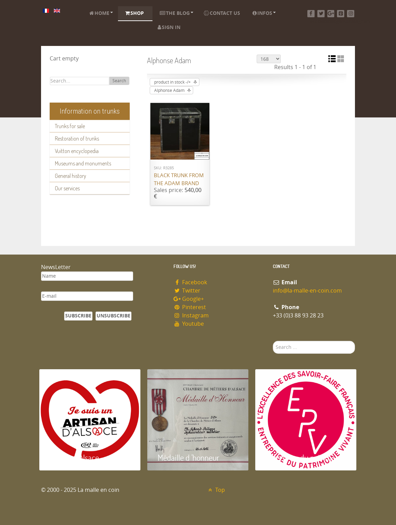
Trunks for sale (70, 126)
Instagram (191, 315)
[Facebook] (311, 13)
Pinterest (190, 307)
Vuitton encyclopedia (77, 150)
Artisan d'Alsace (74, 457)
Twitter (187, 290)
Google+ (189, 299)
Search (119, 80)
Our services (67, 188)
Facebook (190, 282)
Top (216, 490)
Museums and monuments (83, 163)
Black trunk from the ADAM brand (179, 179)
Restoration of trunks (77, 138)
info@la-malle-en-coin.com (307, 290)
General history (70, 175)
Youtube (189, 324)
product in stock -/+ (172, 82)
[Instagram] (350, 13)
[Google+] (331, 13)
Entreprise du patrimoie (303, 457)
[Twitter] (321, 13)
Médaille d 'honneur (188, 457)
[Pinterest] (340, 13)
